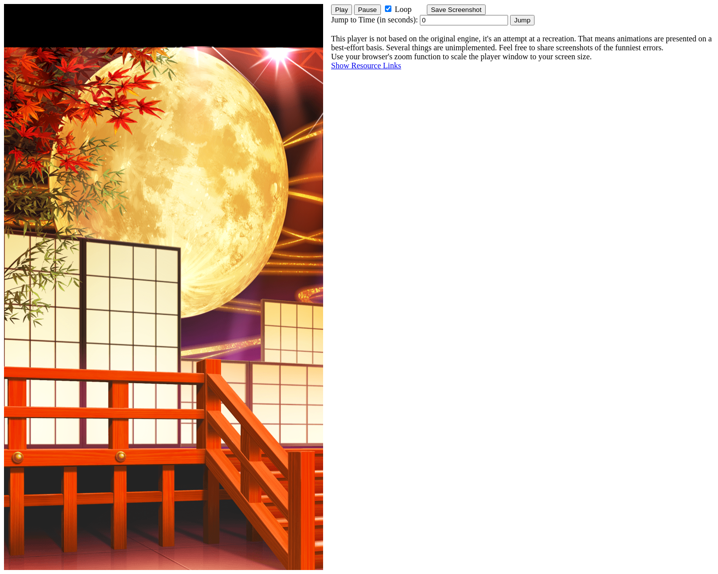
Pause (367, 9)
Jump (522, 20)
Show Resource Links (366, 65)
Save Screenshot (456, 9)
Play (341, 9)
